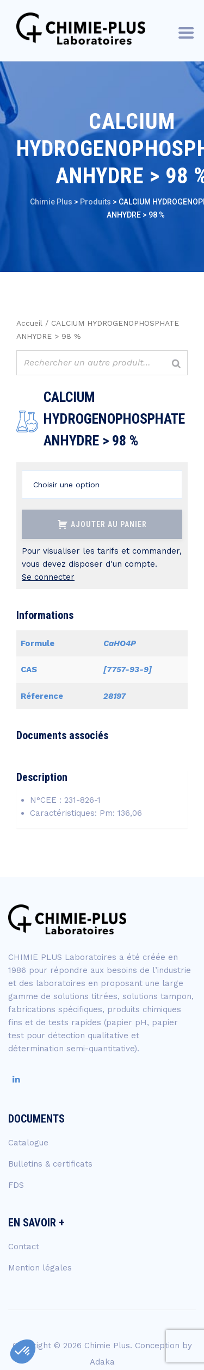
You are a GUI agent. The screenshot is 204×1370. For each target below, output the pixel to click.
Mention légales (40, 1268)
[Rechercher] (176, 364)
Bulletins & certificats (50, 1164)
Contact (23, 1246)
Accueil (29, 323)
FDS (16, 1185)
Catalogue (28, 1143)
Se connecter (48, 577)
